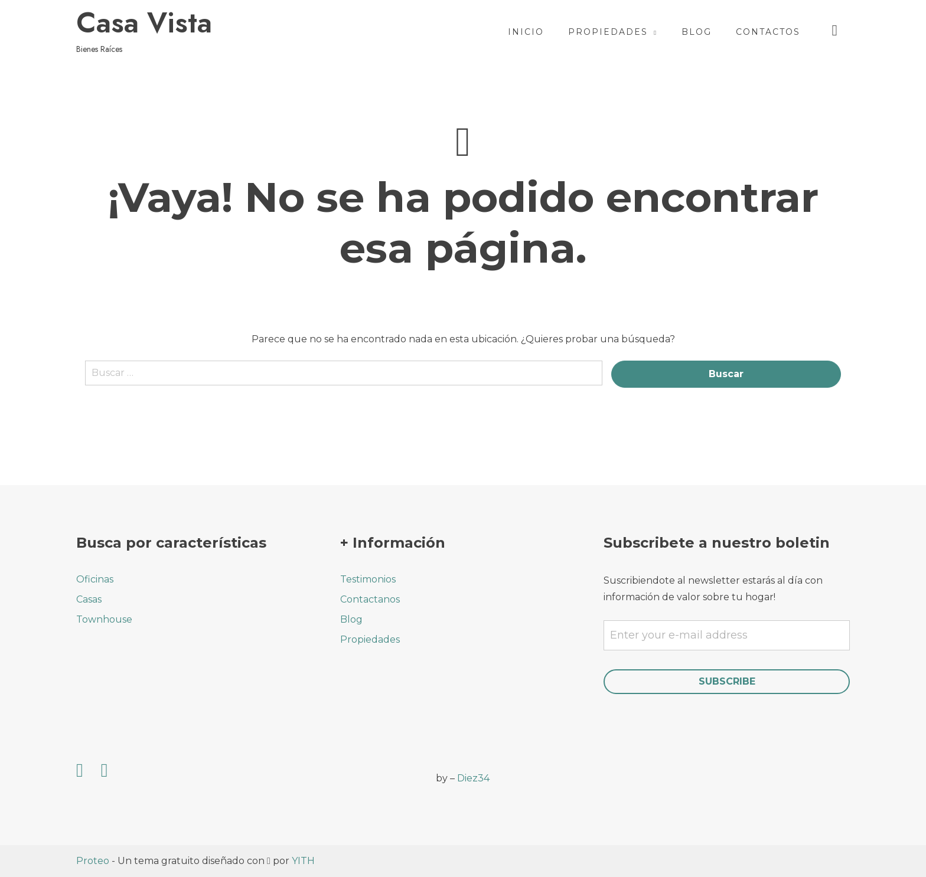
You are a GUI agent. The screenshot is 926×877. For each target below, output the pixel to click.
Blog (697, 32)
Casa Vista (144, 23)
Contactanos (370, 599)
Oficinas (94, 579)
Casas (89, 599)
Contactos (768, 32)
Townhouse (104, 619)
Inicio (526, 32)
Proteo (92, 860)
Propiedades (608, 32)
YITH (303, 860)
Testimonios (368, 579)
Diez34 (473, 778)
